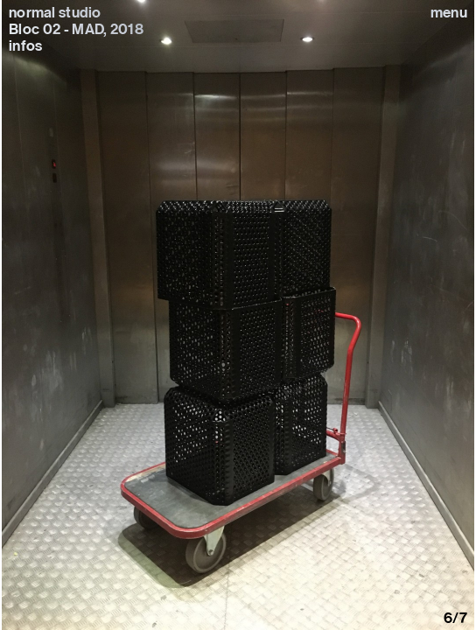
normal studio (55, 12)
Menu (448, 12)
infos (25, 45)
